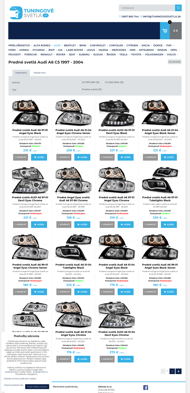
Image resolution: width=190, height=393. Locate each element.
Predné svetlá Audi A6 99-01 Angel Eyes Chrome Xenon (30, 257)
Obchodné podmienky (65, 377)
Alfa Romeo (42, 36)
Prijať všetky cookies (37, 386)
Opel (174, 40)
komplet (20, 148)
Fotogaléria (87, 25)
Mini (133, 40)
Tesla (123, 45)
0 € (175, 26)
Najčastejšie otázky (56, 25)
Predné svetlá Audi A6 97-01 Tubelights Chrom (30, 324)
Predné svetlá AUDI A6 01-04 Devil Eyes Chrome (116, 324)
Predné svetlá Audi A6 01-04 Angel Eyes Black (117, 257)
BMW (83, 36)
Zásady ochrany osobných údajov (164, 390)
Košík (39, 148)
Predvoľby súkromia (134, 390)
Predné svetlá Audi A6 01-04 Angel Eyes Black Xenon (160, 122)
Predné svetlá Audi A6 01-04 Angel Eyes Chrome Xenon (73, 122)
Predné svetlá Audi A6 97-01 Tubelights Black (160, 189)
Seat (72, 45)
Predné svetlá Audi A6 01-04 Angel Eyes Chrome (73, 324)
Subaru (84, 45)
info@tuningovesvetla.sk (160, 16)
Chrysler (116, 36)
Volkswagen (154, 45)
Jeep (51, 40)
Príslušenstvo (19, 36)
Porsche (31, 45)
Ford (12, 40)
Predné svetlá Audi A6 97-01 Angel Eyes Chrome (116, 189)
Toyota (136, 45)
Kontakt (29, 25)
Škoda (111, 45)
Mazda (104, 40)
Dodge (158, 36)
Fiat (169, 36)
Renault (47, 45)
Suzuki (98, 45)
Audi (57, 36)
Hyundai (39, 40)
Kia (60, 40)
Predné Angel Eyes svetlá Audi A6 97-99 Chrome (73, 189)
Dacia (146, 36)
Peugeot (14, 45)
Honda (24, 40)
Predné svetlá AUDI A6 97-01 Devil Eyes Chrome (30, 189)
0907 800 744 (129, 16)
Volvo (171, 45)
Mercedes (119, 40)
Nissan (162, 40)
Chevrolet (98, 36)
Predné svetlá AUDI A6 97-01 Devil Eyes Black (117, 122)
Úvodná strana (14, 26)
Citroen (133, 36)
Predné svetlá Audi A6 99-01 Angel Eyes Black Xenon (160, 257)
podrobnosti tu (12, 372)
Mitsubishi (146, 40)
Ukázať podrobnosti (13, 385)
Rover (61, 45)
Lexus (91, 40)
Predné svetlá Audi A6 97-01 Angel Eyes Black (30, 122)
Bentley (70, 36)
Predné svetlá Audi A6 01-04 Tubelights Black (73, 257)
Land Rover (75, 40)
